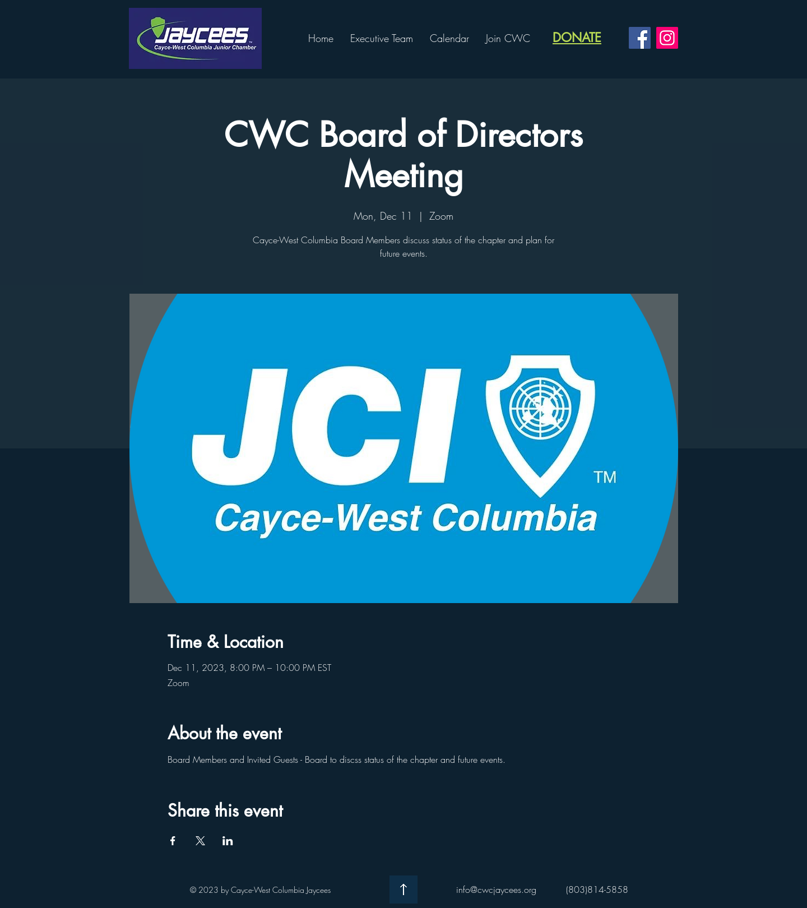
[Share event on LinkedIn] (227, 840)
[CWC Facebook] (640, 38)
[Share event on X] (200, 840)
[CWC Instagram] (667, 38)
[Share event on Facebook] (173, 840)
